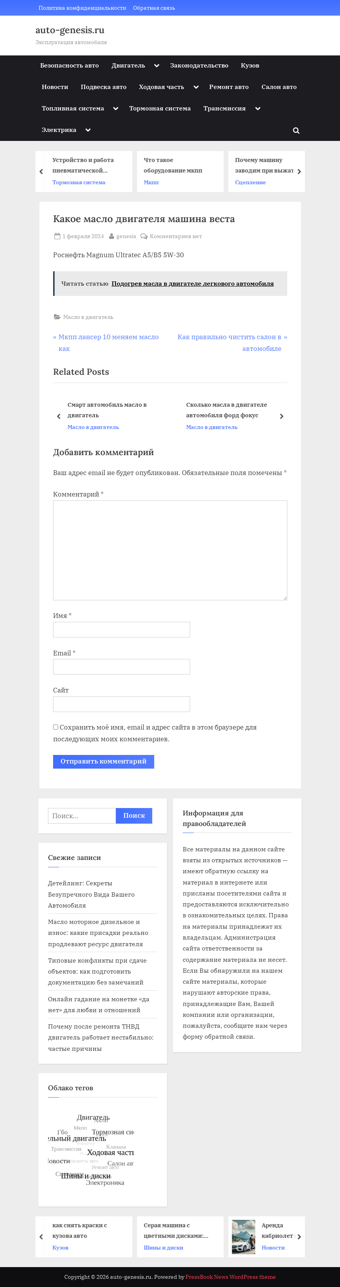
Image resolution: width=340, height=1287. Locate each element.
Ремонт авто (229, 86)
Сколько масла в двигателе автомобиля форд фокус (226, 410)
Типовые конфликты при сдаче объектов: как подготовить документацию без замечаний (97, 971)
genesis (126, 235)
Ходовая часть (161, 86)
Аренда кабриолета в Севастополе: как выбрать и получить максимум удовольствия (284, 1231)
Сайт (61, 690)
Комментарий (78, 494)
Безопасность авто (69, 65)
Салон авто (279, 86)
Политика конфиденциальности (82, 7)
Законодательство (199, 65)
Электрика (59, 129)
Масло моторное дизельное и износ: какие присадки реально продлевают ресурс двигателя (98, 932)
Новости (55, 86)
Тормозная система (160, 108)
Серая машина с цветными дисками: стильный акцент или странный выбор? (178, 1231)
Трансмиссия (224, 108)
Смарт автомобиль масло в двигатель (106, 410)
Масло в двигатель (88, 316)
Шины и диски (165, 1247)
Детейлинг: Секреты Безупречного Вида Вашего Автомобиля (91, 894)
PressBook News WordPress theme (230, 1276)
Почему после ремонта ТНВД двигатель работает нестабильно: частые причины (101, 1037)
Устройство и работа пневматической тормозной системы (84, 166)
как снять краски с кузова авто (81, 1230)
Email (64, 653)
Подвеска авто (103, 86)
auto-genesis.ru (70, 30)
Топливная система (73, 108)
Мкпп (152, 182)
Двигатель (128, 65)
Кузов (250, 65)
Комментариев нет (176, 236)
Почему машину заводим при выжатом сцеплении (270, 166)
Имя (62, 615)
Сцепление (252, 182)
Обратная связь (154, 7)
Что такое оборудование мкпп (174, 165)
